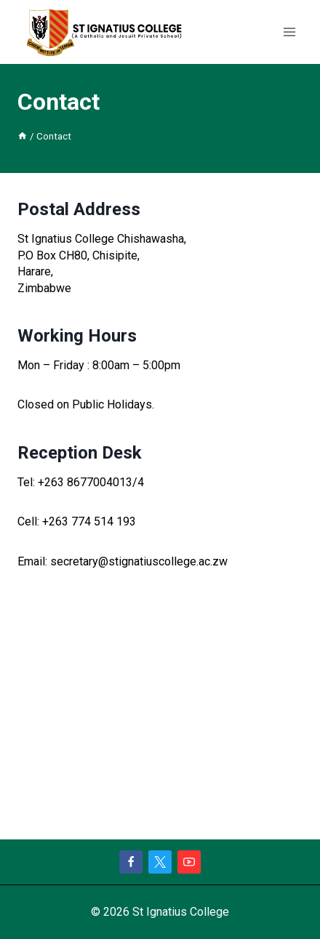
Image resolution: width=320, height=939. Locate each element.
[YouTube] (189, 862)
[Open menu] (289, 32)
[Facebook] (131, 862)
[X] (160, 862)
